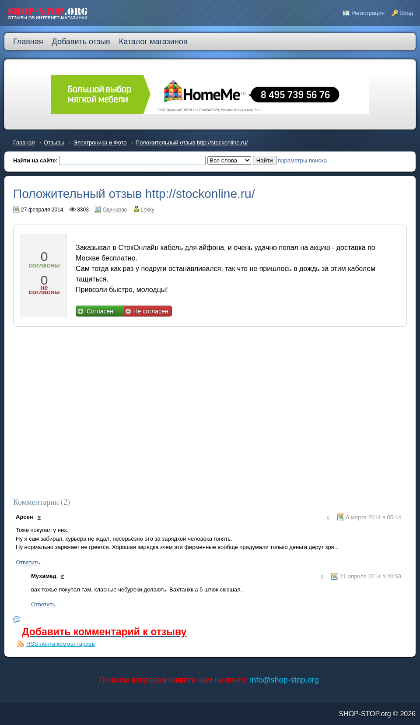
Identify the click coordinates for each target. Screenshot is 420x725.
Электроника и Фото (100, 142)
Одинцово (114, 210)
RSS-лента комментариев (60, 644)
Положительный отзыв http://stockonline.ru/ (192, 142)
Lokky (147, 210)
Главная (24, 142)
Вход (406, 13)
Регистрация (368, 13)
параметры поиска (302, 160)
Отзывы (54, 142)
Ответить (28, 562)
